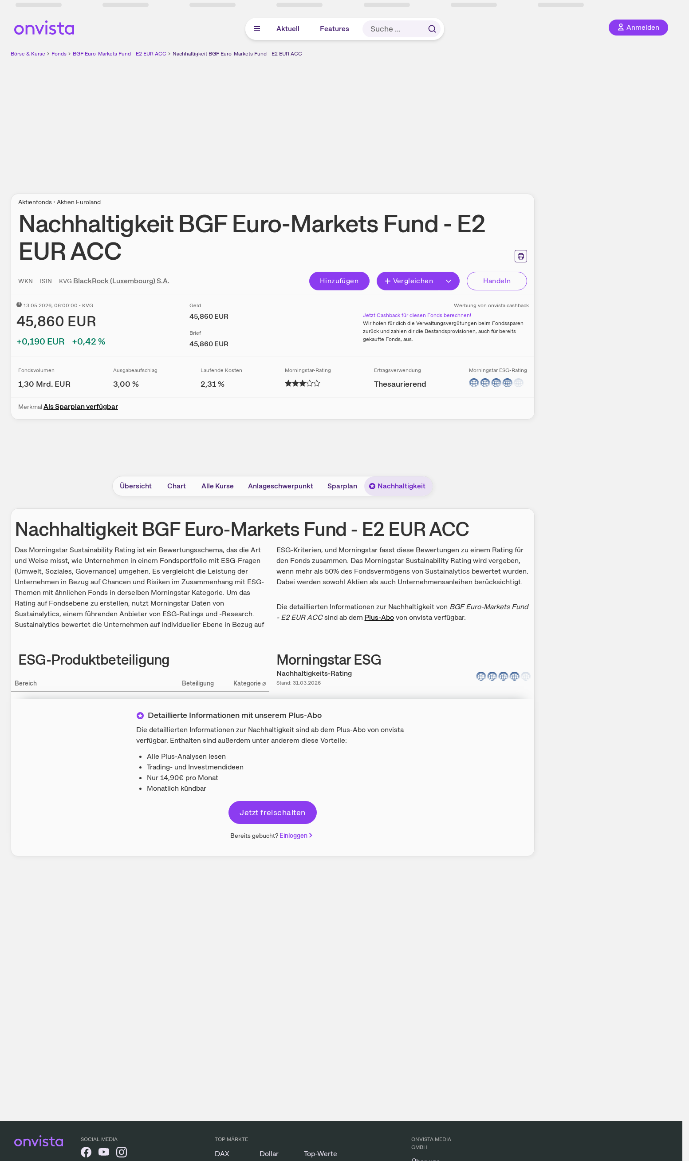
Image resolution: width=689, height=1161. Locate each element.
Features (334, 28)
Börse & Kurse (28, 53)
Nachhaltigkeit (397, 486)
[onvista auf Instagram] (121, 1154)
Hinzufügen (339, 280)
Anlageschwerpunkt (280, 486)
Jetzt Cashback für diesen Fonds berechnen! (417, 315)
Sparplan (342, 486)
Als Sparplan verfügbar (80, 406)
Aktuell (287, 28)
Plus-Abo (379, 617)
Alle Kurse (217, 486)
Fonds (59, 53)
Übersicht (136, 486)
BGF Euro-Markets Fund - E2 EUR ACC (119, 53)
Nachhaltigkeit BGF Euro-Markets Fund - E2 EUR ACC (237, 53)
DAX (222, 1153)
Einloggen (297, 836)
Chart (176, 486)
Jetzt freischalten (272, 812)
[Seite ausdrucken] (521, 256)
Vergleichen (408, 280)
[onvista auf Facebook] (86, 1154)
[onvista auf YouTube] (103, 1154)
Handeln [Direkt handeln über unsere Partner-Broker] (497, 280)
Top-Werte (320, 1153)
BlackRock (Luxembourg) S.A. (121, 280)
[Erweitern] (449, 281)
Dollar (269, 1153)
